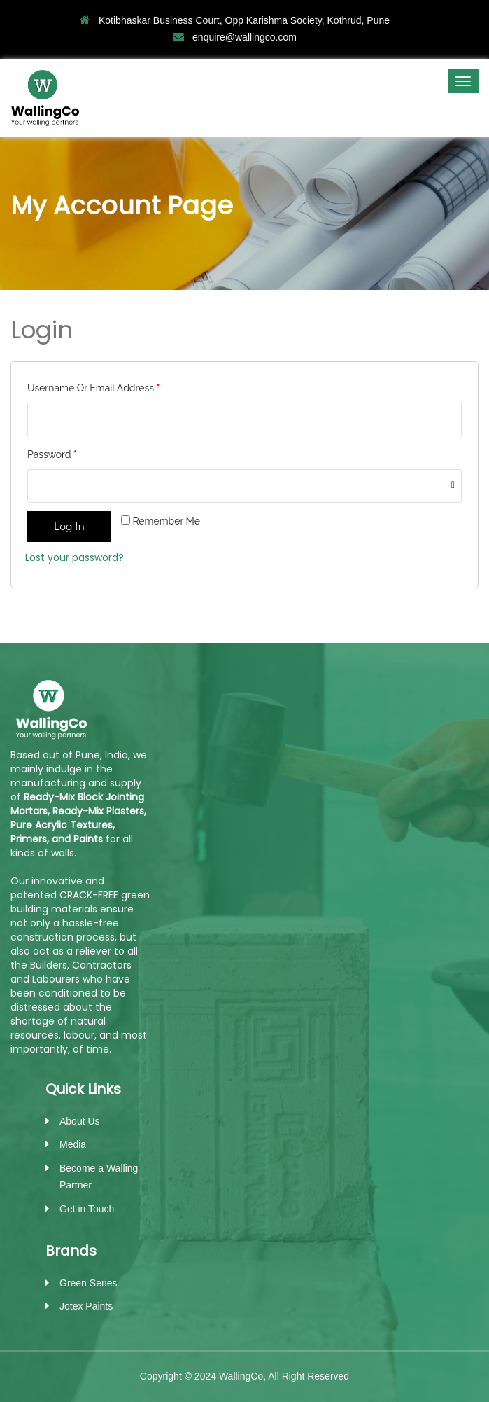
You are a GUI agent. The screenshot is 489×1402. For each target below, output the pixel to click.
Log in (69, 526)
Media (72, 1144)
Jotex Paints (86, 1306)
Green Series (88, 1283)
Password (52, 454)
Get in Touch (86, 1208)
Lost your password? (74, 557)
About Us (79, 1121)
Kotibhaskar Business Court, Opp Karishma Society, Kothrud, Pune (235, 20)
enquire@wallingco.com (235, 37)
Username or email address (93, 388)
